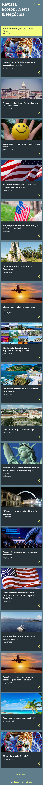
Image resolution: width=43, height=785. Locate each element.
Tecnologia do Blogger (21, 782)
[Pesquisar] (34, 4)
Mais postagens (21, 774)
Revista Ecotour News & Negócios (15, 9)
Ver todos (7, 34)
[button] (39, 72)
